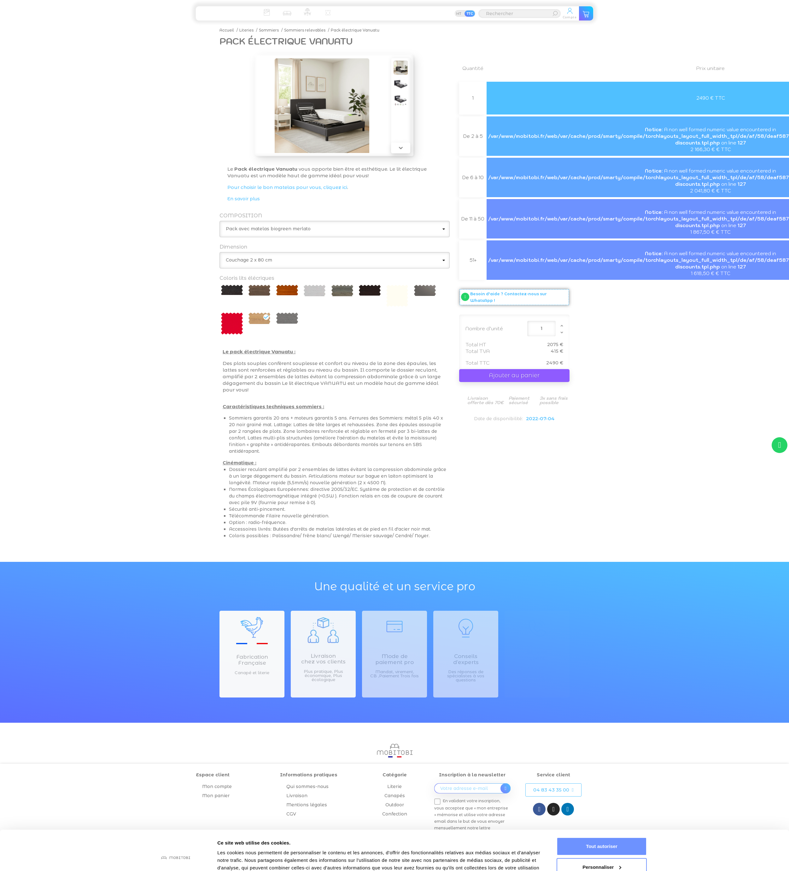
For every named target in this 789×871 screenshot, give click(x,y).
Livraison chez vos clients (323, 659)
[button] (553, 790)
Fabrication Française (252, 660)
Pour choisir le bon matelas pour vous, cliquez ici (287, 187)
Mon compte (217, 786)
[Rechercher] (519, 13)
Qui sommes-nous (307, 786)
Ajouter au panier (514, 375)
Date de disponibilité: (498, 418)
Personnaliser (601, 832)
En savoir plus (243, 199)
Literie (394, 786)
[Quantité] (541, 328)
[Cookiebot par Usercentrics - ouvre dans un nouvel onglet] (175, 858)
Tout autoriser (601, 812)
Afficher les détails (238, 858)
